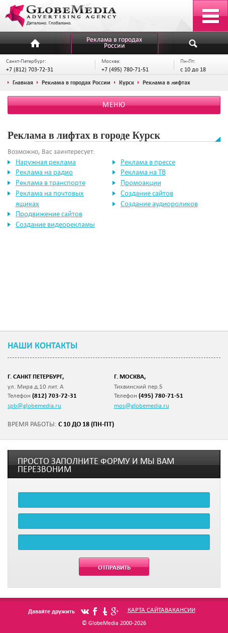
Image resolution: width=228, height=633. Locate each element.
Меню (114, 104)
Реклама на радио (44, 171)
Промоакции (141, 182)
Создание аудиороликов (159, 203)
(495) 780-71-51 (161, 395)
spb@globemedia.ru (34, 405)
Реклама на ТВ (143, 171)
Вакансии (180, 609)
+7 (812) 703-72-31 (29, 69)
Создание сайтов (147, 193)
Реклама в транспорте (50, 182)
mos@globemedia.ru (141, 405)
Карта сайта (146, 609)
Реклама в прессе (148, 161)
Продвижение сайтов (49, 213)
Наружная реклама (46, 161)
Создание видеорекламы (55, 224)
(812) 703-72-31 (54, 395)
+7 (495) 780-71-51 (125, 69)
